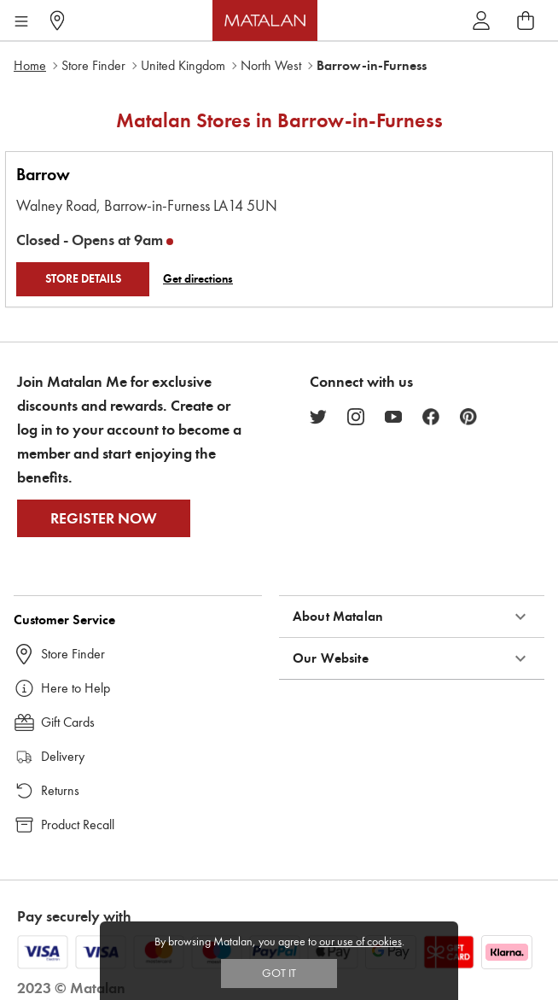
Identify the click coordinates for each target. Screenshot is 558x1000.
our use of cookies (360, 941)
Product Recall (77, 824)
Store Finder (93, 65)
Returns (60, 790)
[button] (411, 616)
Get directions (198, 279)
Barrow (43, 174)
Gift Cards (68, 722)
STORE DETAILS (83, 279)
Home (30, 65)
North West (271, 65)
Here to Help (75, 688)
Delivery (62, 756)
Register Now (103, 518)
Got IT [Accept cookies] (279, 973)
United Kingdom (183, 65)
